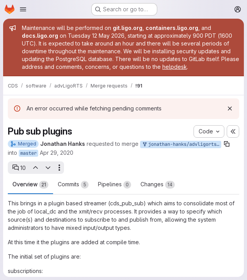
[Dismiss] (230, 108)
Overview (30, 185)
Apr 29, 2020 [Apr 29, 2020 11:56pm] (56, 152)
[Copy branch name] (226, 144)
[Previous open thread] (35, 167)
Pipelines (114, 185)
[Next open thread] (48, 167)
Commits (73, 185)
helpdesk (174, 66)
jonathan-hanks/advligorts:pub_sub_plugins (181, 144)
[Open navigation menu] (23, 9)
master (28, 153)
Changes (157, 185)
